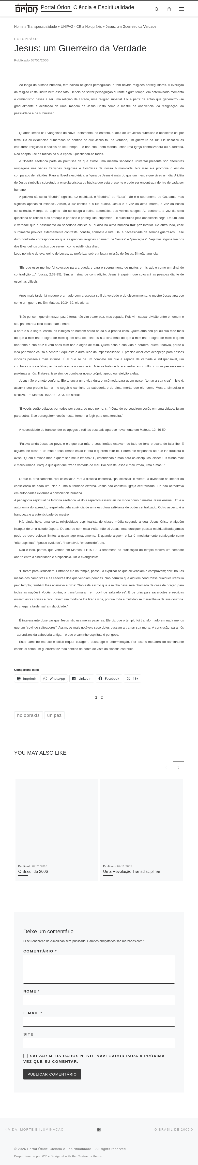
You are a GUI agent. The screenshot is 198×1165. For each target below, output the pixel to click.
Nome (31, 991)
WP (44, 1156)
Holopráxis (93, 27)
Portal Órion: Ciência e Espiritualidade (59, 1149)
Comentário (40, 951)
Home (19, 27)
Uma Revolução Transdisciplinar (131, 871)
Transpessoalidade (42, 27)
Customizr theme (90, 1156)
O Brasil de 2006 (33, 871)
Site (28, 1035)
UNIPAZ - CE (71, 27)
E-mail (32, 1013)
